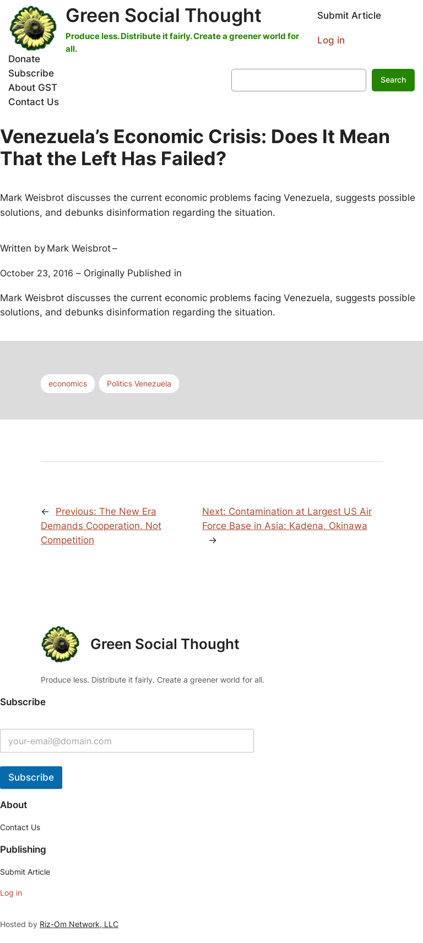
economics (67, 383)
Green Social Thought (164, 15)
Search (393, 79)
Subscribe (31, 777)
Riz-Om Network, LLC (79, 924)
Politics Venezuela (139, 383)
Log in (331, 40)
